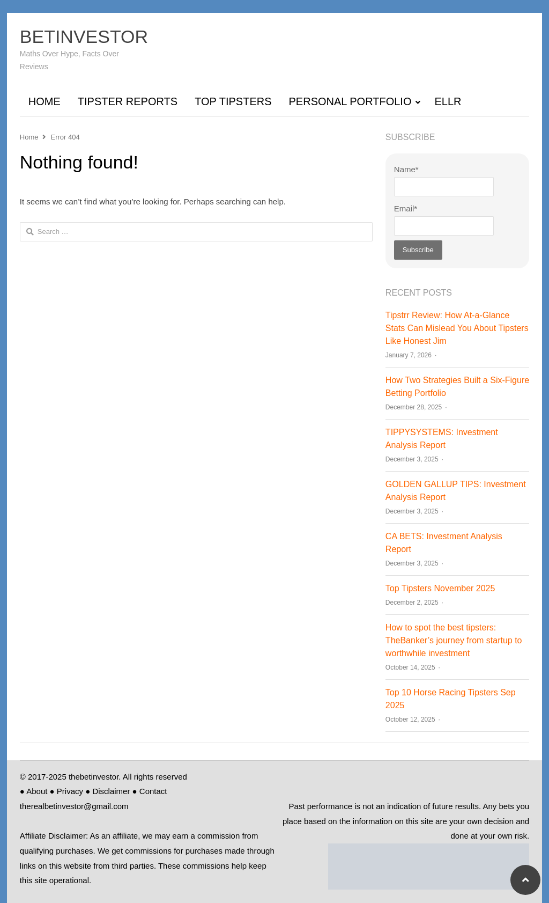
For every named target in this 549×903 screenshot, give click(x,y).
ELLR (447, 101)
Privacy (70, 791)
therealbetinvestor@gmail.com (74, 806)
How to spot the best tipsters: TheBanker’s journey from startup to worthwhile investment (453, 640)
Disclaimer (111, 791)
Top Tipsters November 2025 (440, 588)
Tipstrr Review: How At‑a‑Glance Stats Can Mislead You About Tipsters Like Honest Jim (457, 328)
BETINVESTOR (84, 36)
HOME (44, 101)
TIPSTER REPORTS (127, 101)
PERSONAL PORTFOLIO (350, 101)
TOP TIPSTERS (233, 101)
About (36, 791)
